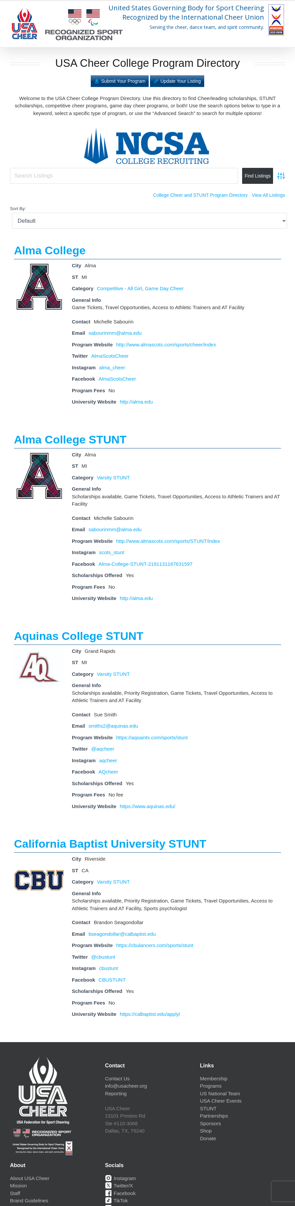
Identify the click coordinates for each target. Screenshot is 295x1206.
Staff (15, 1193)
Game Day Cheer (164, 288)
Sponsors (210, 1123)
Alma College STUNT (70, 439)
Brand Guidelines (29, 1200)
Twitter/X (119, 1185)
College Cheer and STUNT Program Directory (200, 195)
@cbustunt (103, 957)
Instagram (120, 1178)
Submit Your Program (123, 81)
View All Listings (268, 195)
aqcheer (108, 760)
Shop (206, 1131)
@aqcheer (102, 749)
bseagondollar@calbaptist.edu (122, 934)
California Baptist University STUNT (110, 843)
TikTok (116, 1200)
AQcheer (108, 772)
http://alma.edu (136, 402)
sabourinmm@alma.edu (114, 333)
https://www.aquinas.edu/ (147, 806)
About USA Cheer (29, 1178)
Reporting (116, 1093)
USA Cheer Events (220, 1101)
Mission (18, 1185)
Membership (213, 1078)
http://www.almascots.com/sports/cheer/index (166, 344)
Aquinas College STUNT (78, 636)
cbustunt (108, 968)
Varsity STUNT (113, 477)
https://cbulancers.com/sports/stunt (154, 945)
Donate (208, 1138)
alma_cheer (112, 367)
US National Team (220, 1093)
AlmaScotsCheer (110, 356)
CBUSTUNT (112, 980)
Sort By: (18, 208)
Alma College (49, 250)
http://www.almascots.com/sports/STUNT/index (168, 541)
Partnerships (214, 1116)
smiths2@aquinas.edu (113, 726)
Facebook (120, 1193)
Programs (210, 1086)
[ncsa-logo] (147, 126)
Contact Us (117, 1078)
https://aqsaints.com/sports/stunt (152, 737)
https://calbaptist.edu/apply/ (150, 1014)
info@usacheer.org (126, 1086)
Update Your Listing (180, 81)
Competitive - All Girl (119, 288)
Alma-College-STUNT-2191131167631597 (145, 564)
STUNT (208, 1108)
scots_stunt (111, 552)
